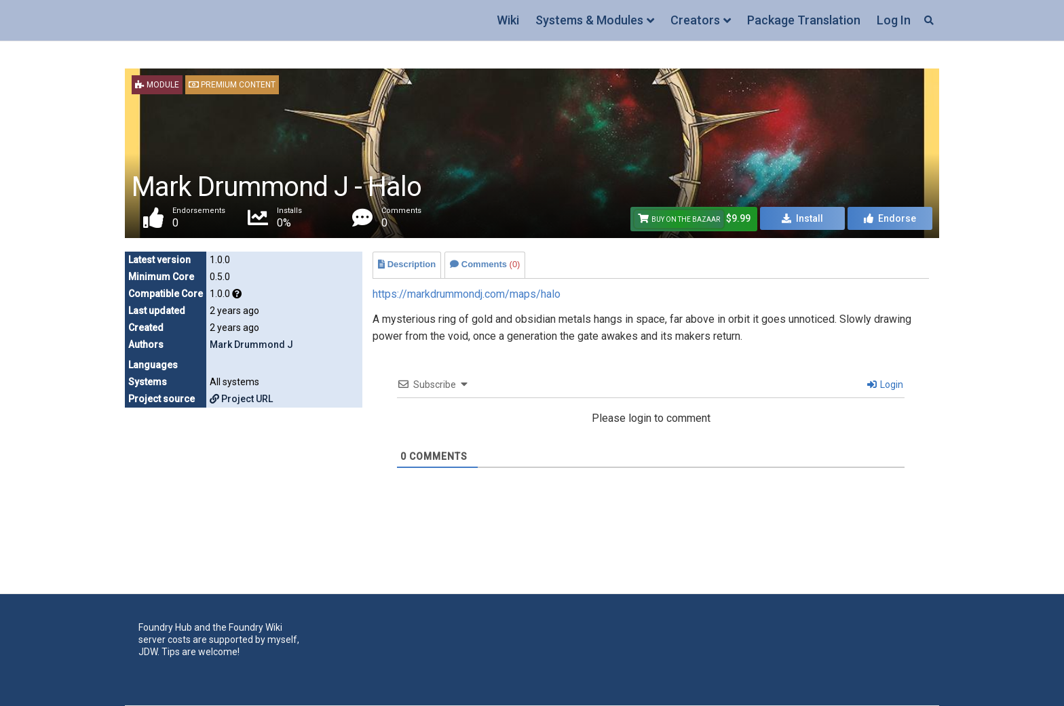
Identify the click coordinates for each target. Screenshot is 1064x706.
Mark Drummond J (251, 344)
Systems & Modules (589, 20)
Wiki (508, 20)
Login (885, 384)
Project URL (241, 398)
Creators (695, 20)
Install (802, 218)
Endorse (890, 218)
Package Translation (803, 20)
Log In (894, 20)
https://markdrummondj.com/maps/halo (466, 294)
